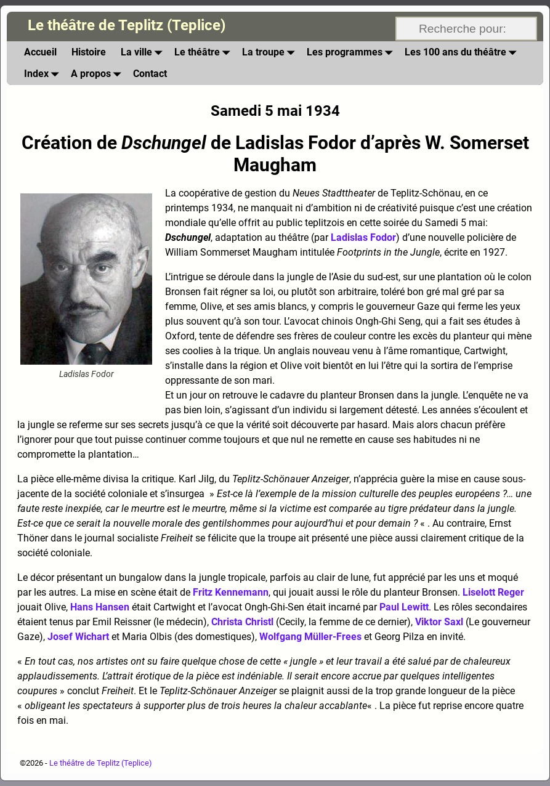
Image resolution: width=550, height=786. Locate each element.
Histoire (88, 52)
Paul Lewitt (404, 607)
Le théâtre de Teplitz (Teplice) (126, 25)
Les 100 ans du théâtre (463, 52)
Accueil (40, 52)
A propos (98, 73)
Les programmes (352, 52)
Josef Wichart (78, 636)
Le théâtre (204, 52)
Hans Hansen (99, 607)
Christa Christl (242, 622)
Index (43, 73)
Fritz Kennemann (231, 592)
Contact (150, 73)
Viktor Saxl (439, 622)
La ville (144, 52)
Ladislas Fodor (363, 237)
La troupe (270, 52)
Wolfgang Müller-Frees (310, 636)
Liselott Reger (493, 592)
